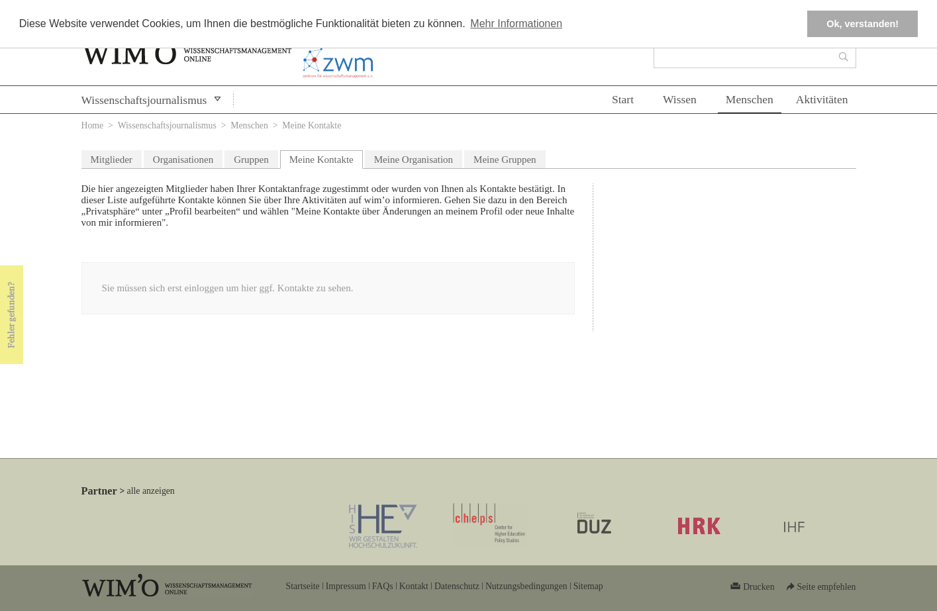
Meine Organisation (413, 159)
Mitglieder (111, 159)
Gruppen (251, 159)
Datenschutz (456, 586)
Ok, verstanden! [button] (862, 24)
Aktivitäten (822, 99)
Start (623, 99)
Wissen (680, 99)
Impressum (346, 586)
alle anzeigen (151, 491)
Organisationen (183, 159)
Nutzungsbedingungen (526, 586)
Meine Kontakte (326, 158)
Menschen (749, 99)
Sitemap (588, 586)
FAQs (382, 586)
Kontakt (413, 586)
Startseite (303, 586)
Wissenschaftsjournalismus (144, 100)
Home (92, 125)
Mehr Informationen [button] (516, 23)
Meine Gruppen (504, 159)
